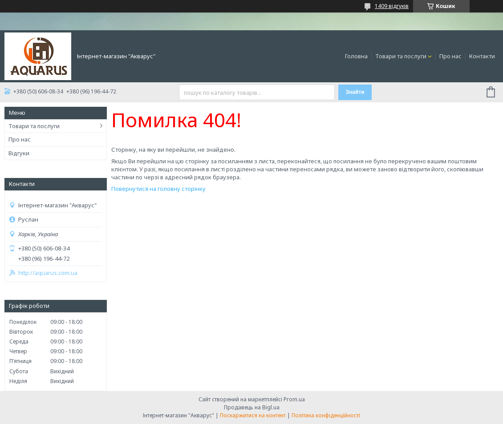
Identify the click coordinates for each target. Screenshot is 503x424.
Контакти (482, 56)
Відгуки (18, 153)
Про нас (450, 56)
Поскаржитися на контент (253, 415)
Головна (356, 56)
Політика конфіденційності (326, 415)
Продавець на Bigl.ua (252, 407)
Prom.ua (294, 399)
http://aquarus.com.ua (47, 273)
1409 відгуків (392, 6)
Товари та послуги (400, 56)
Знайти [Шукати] (355, 92)
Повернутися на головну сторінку (158, 189)
